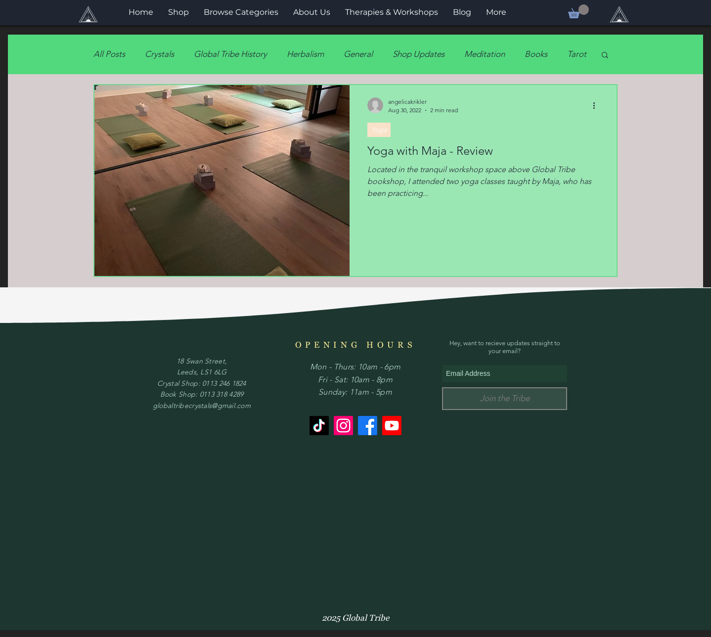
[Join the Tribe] (504, 398)
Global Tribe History (230, 54)
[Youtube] (391, 425)
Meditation (484, 54)
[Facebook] (367, 425)
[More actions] (597, 105)
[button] (578, 11)
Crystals (159, 54)
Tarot (576, 54)
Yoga (379, 129)
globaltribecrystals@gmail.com (202, 405)
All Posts (109, 54)
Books (536, 54)
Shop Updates (418, 54)
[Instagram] (343, 425)
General (358, 54)
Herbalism (305, 54)
